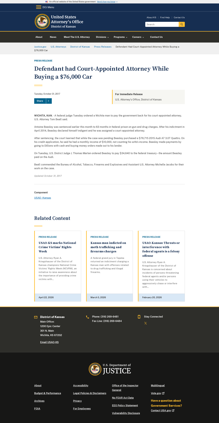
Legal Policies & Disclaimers (89, 393)
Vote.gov (158, 393)
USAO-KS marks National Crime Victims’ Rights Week (57, 247)
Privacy (77, 400)
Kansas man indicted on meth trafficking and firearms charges (108, 247)
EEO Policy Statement (125, 405)
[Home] (59, 27)
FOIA (37, 408)
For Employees (82, 408)
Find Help (165, 17)
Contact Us (179, 17)
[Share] (43, 101)
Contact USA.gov (163, 410)
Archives (39, 400)
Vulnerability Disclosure (126, 413)
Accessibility (80, 385)
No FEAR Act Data (123, 397)
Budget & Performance (47, 393)
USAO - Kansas (42, 197)
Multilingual (158, 385)
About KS (151, 17)
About (37, 385)
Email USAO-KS (49, 342)
